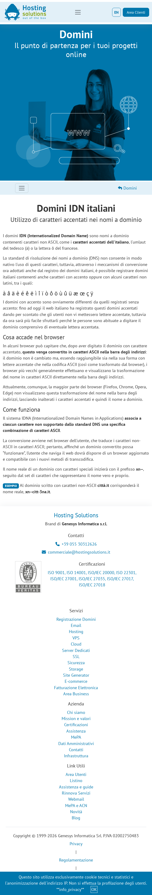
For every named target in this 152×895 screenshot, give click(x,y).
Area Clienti (136, 12)
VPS (76, 638)
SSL (76, 656)
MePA (76, 737)
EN (116, 12)
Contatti (76, 749)
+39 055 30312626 (76, 544)
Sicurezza (76, 662)
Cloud (76, 644)
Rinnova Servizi (76, 793)
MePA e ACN (76, 805)
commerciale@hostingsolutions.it (76, 552)
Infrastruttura (76, 755)
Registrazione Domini (76, 619)
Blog (76, 817)
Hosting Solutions (76, 515)
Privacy (76, 843)
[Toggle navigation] (78, 12)
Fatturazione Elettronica (76, 687)
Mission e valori (76, 718)
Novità (76, 811)
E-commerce (76, 681)
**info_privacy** (70, 889)
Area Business (76, 693)
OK (94, 889)
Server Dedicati (76, 650)
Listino (76, 780)
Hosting (76, 631)
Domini (127, 188)
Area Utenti (76, 774)
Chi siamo (76, 712)
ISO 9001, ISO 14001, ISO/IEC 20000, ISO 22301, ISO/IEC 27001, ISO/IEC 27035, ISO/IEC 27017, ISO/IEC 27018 (92, 579)
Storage (76, 669)
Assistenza (76, 731)
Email (76, 625)
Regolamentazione (76, 860)
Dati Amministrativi (76, 743)
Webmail (76, 799)
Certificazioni (76, 724)
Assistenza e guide (76, 787)
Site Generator (76, 675)
